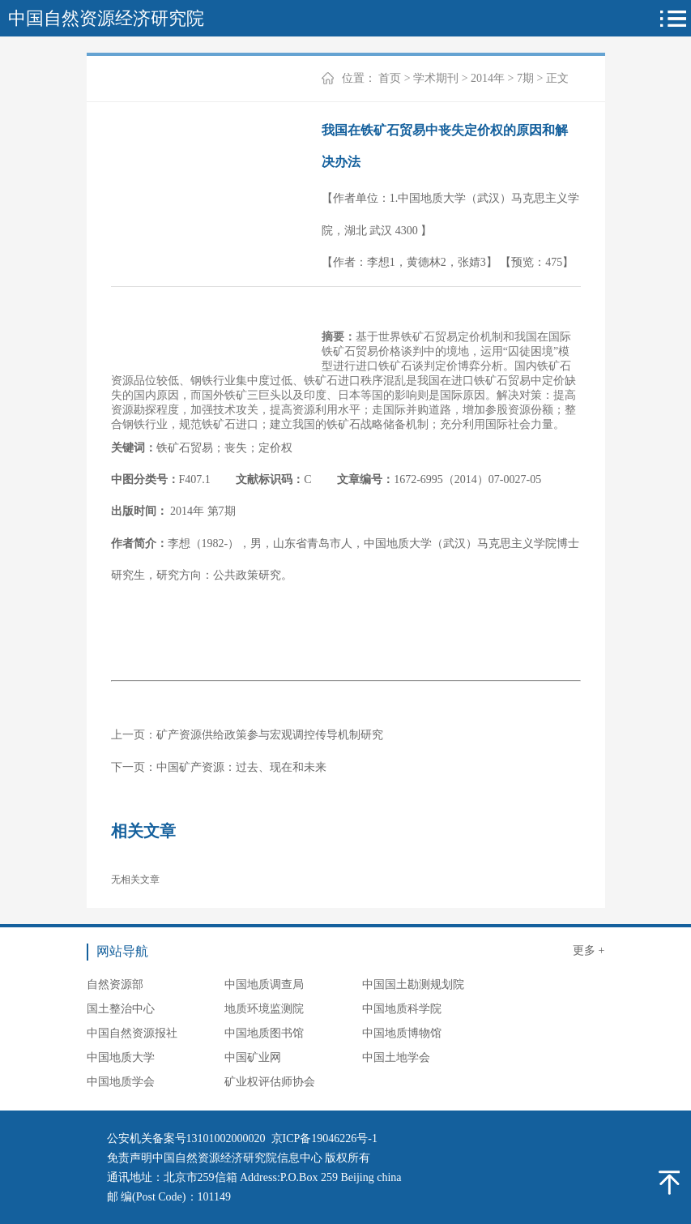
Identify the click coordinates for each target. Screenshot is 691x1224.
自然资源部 (115, 984)
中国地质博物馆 (401, 1033)
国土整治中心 (121, 1009)
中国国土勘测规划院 (413, 984)
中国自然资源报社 (132, 1033)
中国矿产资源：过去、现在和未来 (241, 767)
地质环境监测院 (264, 1009)
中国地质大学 (121, 1057)
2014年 (488, 78)
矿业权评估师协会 (269, 1082)
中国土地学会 (396, 1057)
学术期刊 (436, 78)
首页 (389, 78)
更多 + (588, 950)
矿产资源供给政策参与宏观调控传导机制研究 (269, 735)
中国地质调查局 (264, 984)
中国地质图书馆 (264, 1033)
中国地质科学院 (401, 1009)
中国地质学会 (121, 1082)
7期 (525, 78)
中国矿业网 (252, 1057)
